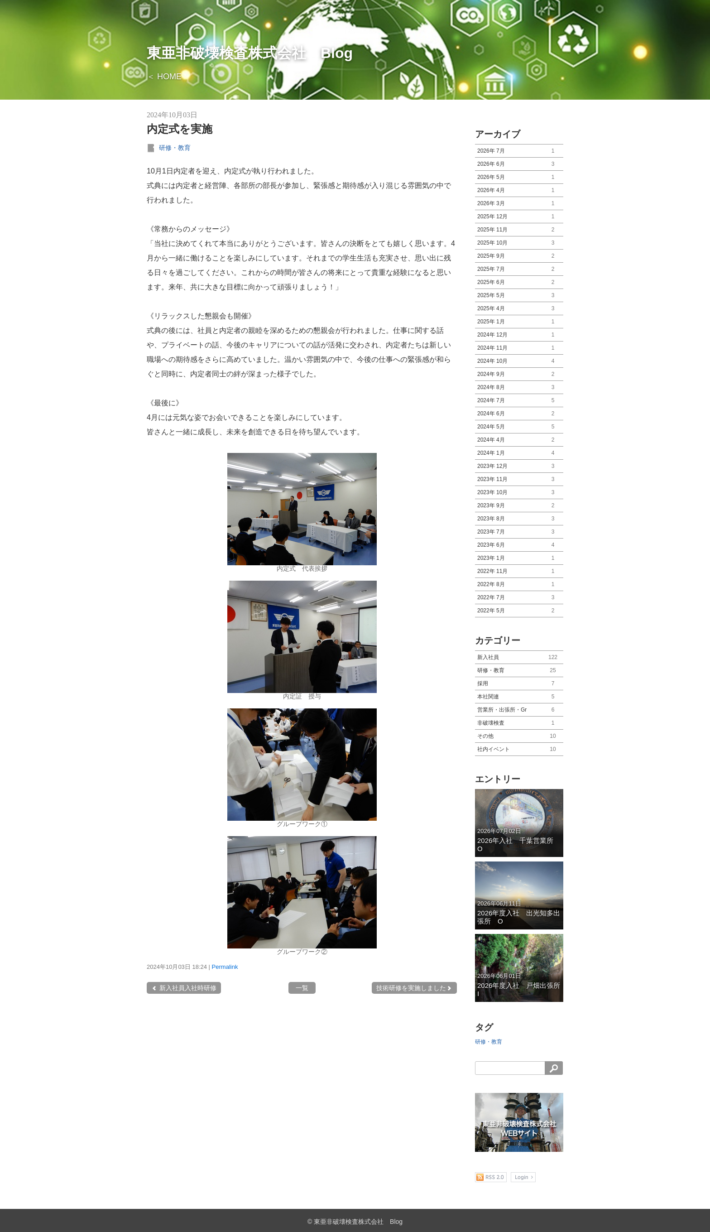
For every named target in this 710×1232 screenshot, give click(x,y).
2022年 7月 (519, 597)
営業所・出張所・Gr (519, 710)
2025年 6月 (519, 282)
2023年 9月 (519, 505)
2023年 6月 (519, 545)
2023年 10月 (519, 492)
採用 (519, 683)
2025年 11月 (519, 230)
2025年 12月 (519, 216)
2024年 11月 (519, 348)
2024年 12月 (519, 335)
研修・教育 (175, 147)
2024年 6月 (519, 413)
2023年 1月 (519, 558)
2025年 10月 (519, 243)
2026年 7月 (519, 151)
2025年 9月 (519, 256)
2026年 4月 (519, 190)
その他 (519, 736)
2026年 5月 (519, 177)
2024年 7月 (519, 400)
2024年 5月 (519, 427)
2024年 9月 (519, 374)
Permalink (225, 966)
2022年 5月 (519, 610)
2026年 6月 (519, 164)
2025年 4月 (519, 308)
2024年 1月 (519, 453)
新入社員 (519, 657)
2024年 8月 (519, 387)
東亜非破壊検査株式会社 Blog (250, 53)
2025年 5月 (519, 295)
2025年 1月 (519, 321)
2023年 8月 (519, 519)
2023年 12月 (519, 466)
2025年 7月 (519, 269)
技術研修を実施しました (414, 987)
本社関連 (519, 697)
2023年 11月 (519, 479)
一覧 (302, 987)
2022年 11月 (519, 571)
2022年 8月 (519, 584)
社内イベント (519, 749)
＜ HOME (164, 76)
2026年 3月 (519, 203)
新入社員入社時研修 (183, 987)
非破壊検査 (519, 723)
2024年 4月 (519, 440)
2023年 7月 (519, 532)
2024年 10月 (519, 361)
